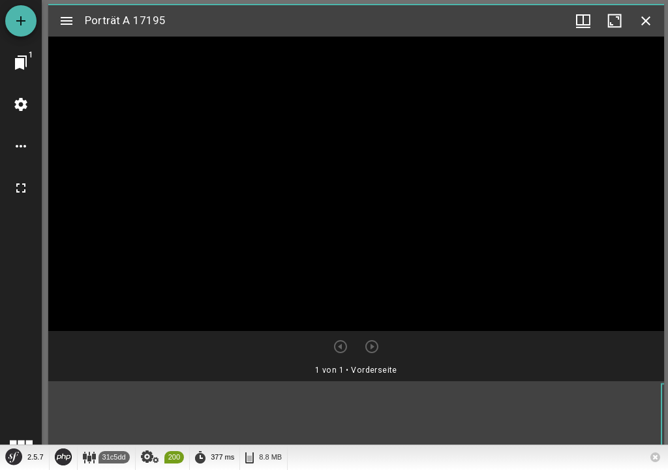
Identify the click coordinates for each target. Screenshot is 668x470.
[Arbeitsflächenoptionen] (21, 146)
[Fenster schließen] (645, 21)
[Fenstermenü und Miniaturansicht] (583, 21)
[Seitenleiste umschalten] (66, 21)
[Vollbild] (21, 188)
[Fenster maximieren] (614, 21)
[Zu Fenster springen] (21, 62)
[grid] (356, 423)
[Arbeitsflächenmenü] (21, 104)
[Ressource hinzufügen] (21, 21)
